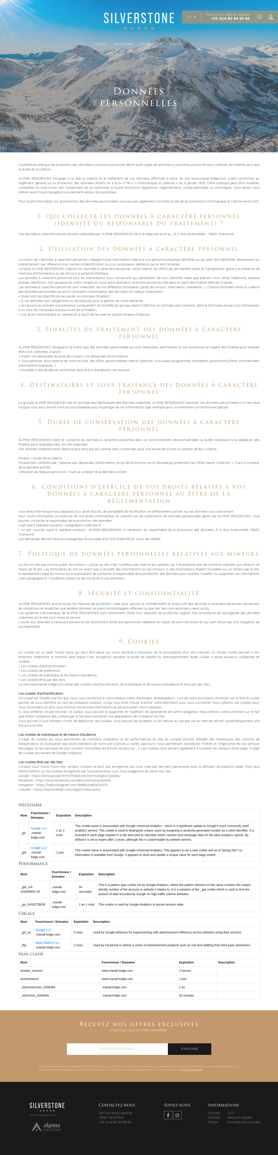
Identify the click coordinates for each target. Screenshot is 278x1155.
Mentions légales (239, 1117)
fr (191, 17)
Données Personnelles (192, 1070)
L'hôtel (100, 44)
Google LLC (39, 828)
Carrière (214, 1117)
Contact (176, 44)
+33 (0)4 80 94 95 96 (230, 18)
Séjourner (123, 44)
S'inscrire (189, 1049)
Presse (213, 1122)
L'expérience (151, 44)
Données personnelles (243, 1122)
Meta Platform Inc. (47, 943)
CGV (230, 1113)
